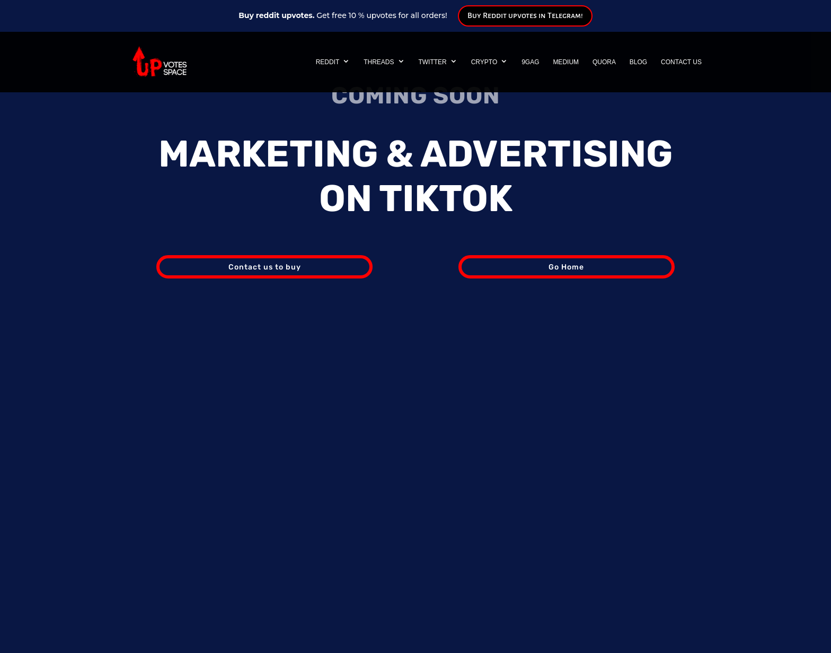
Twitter (432, 62)
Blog (638, 62)
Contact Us (681, 62)
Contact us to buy (264, 267)
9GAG (530, 62)
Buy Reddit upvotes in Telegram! (525, 15)
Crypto (484, 62)
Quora (604, 62)
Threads (379, 62)
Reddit (328, 62)
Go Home (566, 267)
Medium (566, 62)
